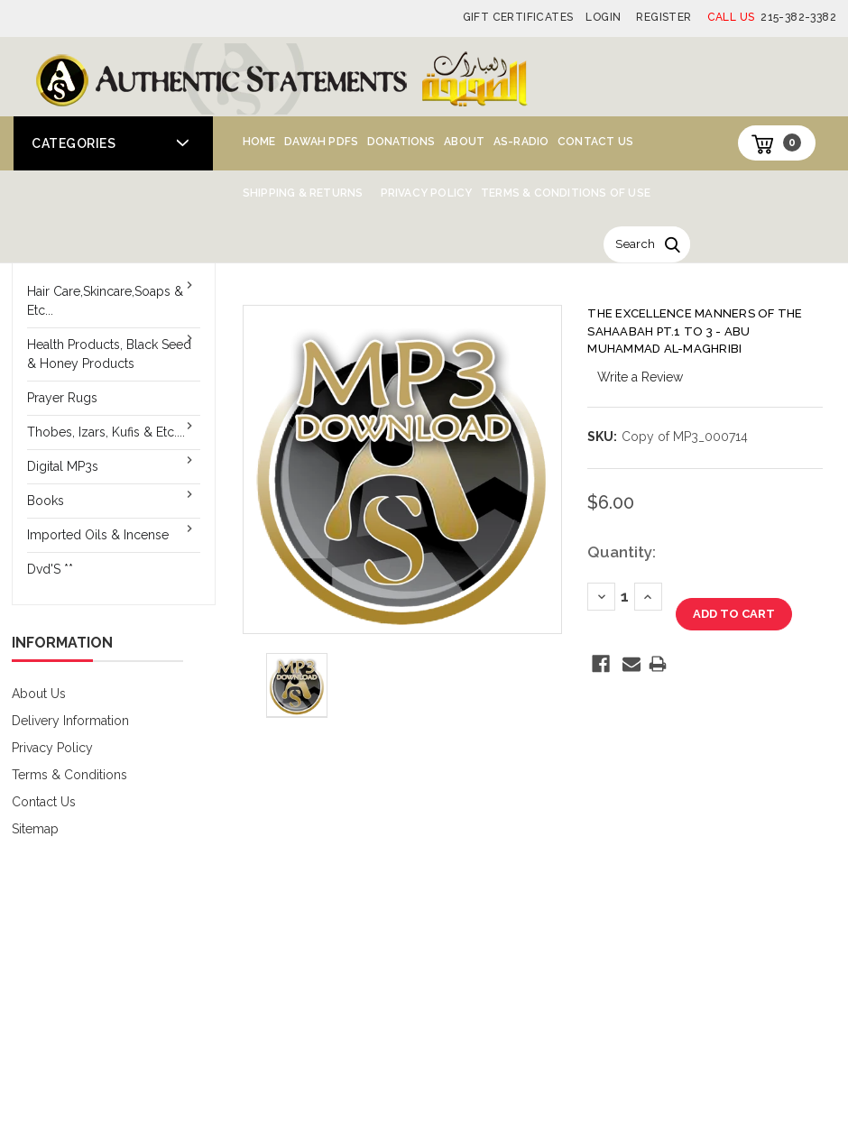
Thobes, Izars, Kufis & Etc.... (106, 432)
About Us (39, 693)
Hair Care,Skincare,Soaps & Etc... (105, 300)
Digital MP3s (62, 466)
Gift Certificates (518, 17)
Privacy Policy (427, 193)
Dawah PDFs (321, 141)
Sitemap (35, 829)
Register (663, 17)
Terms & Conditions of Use (565, 193)
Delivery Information (70, 720)
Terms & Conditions (69, 775)
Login (603, 17)
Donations (401, 141)
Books (45, 500)
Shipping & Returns (303, 193)
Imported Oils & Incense (98, 535)
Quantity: (621, 552)
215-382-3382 (771, 17)
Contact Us (595, 141)
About (464, 141)
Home (259, 141)
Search (635, 244)
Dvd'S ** (50, 569)
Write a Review (640, 377)
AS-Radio (521, 141)
